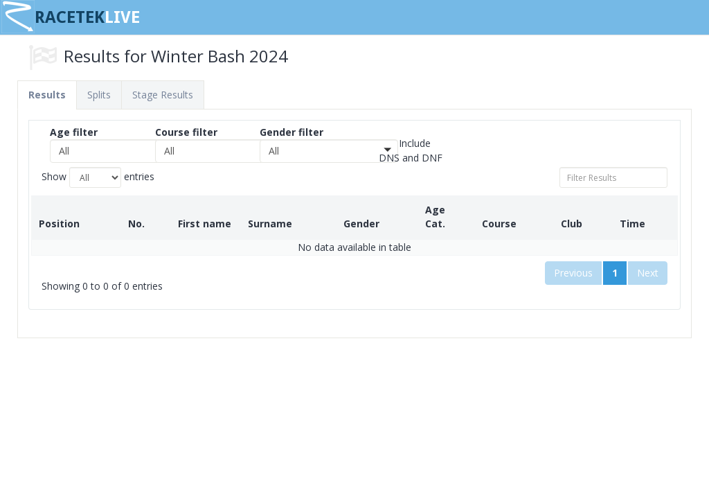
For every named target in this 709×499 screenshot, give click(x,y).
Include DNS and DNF (410, 150)
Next (647, 258)
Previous (573, 258)
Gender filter (291, 132)
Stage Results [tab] (162, 94)
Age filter (74, 132)
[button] (119, 151)
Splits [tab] (99, 94)
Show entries (98, 177)
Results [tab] (47, 94)
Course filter (186, 132)
